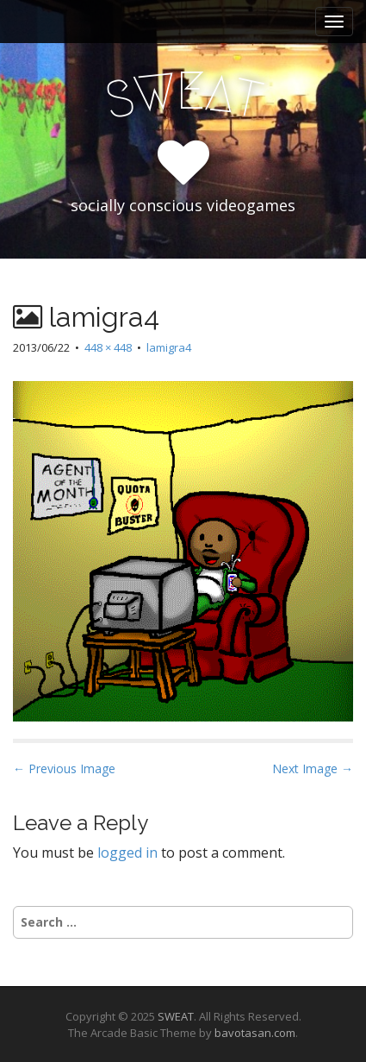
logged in (127, 852)
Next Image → (312, 768)
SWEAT (176, 1016)
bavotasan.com (254, 1032)
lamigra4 (168, 347)
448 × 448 (108, 347)
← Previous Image (64, 768)
